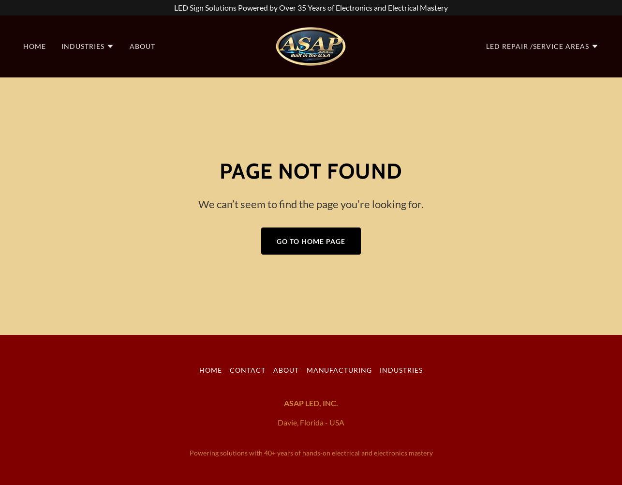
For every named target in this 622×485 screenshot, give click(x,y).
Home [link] (34, 46)
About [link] (142, 46)
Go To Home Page (311, 241)
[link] (311, 45)
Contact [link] (248, 370)
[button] (87, 46)
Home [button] (210, 370)
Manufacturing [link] (339, 370)
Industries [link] (401, 370)
